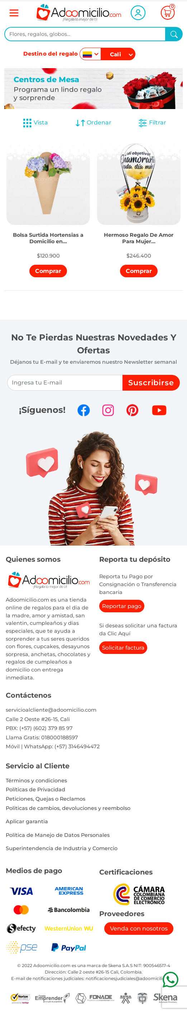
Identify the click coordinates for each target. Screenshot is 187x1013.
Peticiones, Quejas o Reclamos (45, 799)
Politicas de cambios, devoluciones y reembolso (68, 808)
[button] (48, 228)
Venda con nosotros (139, 928)
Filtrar (152, 123)
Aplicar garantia (27, 821)
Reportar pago (122, 606)
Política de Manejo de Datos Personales (58, 835)
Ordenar (93, 123)
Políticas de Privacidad (35, 789)
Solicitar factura (123, 647)
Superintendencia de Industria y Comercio (62, 848)
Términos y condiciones (36, 780)
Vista (35, 123)
